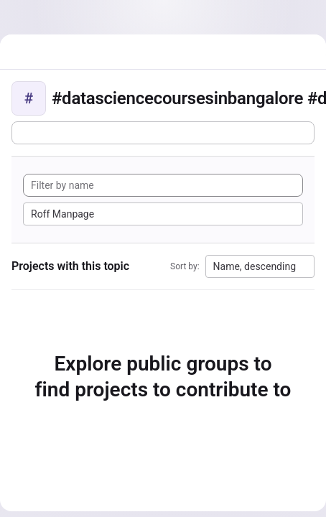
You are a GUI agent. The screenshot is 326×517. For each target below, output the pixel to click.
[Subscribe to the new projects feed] (163, 132)
